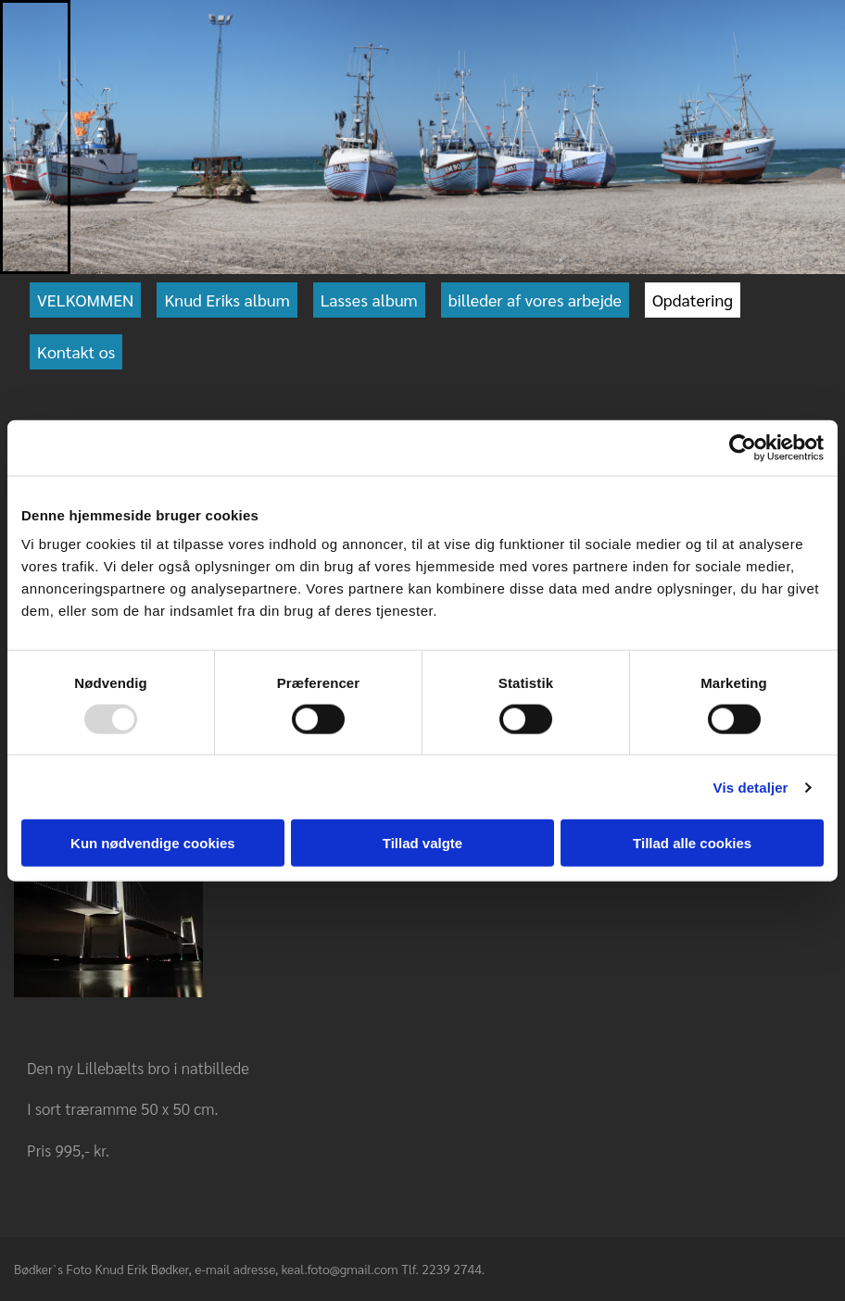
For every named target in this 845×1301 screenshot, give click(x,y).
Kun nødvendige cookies (152, 843)
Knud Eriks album (226, 299)
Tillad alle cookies (692, 843)
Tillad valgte (422, 843)
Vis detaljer (750, 786)
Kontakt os (76, 351)
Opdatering (692, 299)
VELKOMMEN (85, 299)
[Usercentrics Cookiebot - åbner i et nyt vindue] (743, 447)
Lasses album (369, 299)
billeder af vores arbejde (535, 299)
